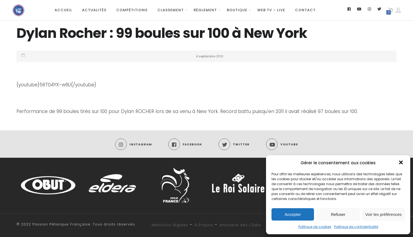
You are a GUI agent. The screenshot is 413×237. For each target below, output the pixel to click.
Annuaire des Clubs (240, 225)
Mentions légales (170, 225)
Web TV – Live (271, 10)
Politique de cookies (314, 226)
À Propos (203, 225)
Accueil (63, 10)
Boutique (237, 10)
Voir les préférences (383, 214)
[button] (401, 163)
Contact (305, 10)
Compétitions (132, 10)
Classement (170, 10)
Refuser (338, 214)
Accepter (293, 214)
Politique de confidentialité (356, 226)
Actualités (94, 10)
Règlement (205, 10)
